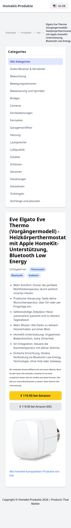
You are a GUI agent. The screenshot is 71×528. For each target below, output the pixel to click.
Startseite (10, 32)
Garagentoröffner (21, 127)
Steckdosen (17, 186)
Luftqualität (17, 149)
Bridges (15, 98)
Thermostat (37, 269)
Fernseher (16, 120)
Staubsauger (18, 179)
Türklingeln (17, 194)
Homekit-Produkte (18, 6)
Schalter (15, 157)
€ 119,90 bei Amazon (35, 396)
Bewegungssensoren (23, 83)
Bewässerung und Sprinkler (27, 91)
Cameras (15, 105)
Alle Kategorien (20, 61)
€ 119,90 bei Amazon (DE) (35, 406)
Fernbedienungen (21, 113)
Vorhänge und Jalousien (25, 201)
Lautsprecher (18, 142)
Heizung (15, 135)
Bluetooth (17, 275)
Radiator (34, 275)
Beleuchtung (18, 76)
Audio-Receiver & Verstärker (27, 69)
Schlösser (16, 164)
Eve (39, 32)
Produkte (26, 32)
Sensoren (16, 171)
